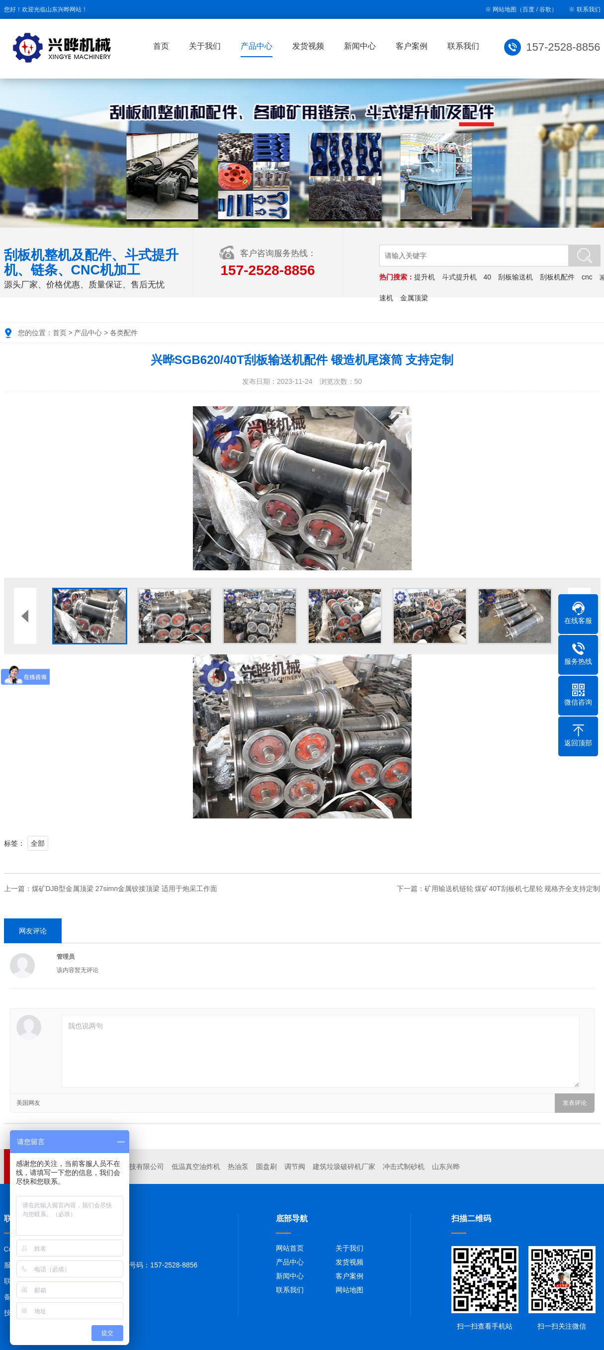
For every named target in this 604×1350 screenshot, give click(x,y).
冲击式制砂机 (404, 1166)
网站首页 (290, 1248)
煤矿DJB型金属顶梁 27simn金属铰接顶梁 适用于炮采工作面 (124, 889)
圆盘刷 (266, 1166)
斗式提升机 (459, 277)
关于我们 (205, 46)
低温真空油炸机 (196, 1166)
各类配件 (124, 333)
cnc (587, 277)
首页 (161, 46)
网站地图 (349, 1290)
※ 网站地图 (501, 9)
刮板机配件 (557, 277)
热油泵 (238, 1166)
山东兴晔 (446, 1166)
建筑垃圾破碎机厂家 (344, 1166)
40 (488, 277)
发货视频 (308, 46)
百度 (528, 9)
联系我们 (589, 9)
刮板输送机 (515, 277)
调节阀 (294, 1166)
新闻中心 (360, 46)
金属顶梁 (414, 298)
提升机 (424, 277)
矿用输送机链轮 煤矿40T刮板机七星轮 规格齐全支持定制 (513, 889)
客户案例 (412, 46)
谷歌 (545, 9)
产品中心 (256, 46)
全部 (38, 843)
